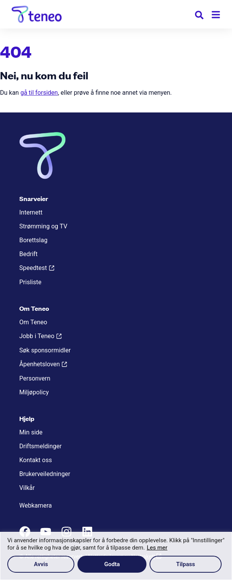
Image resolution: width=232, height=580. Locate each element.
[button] (199, 16)
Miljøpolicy (34, 392)
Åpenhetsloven (39, 364)
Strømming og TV (43, 226)
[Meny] (215, 14)
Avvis (41, 564)
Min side (30, 432)
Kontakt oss (35, 460)
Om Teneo (33, 322)
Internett (30, 212)
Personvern (34, 378)
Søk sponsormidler (45, 350)
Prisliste (30, 282)
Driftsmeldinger (40, 446)
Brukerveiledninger (44, 474)
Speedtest (33, 268)
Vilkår (27, 487)
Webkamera (35, 505)
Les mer (157, 547)
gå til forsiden (39, 92)
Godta (112, 564)
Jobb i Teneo (36, 336)
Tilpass (185, 564)
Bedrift (28, 254)
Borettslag (33, 240)
